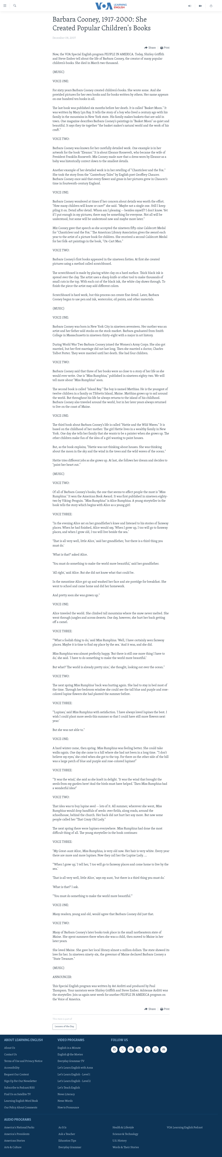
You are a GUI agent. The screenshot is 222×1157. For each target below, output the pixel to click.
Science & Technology (125, 1134)
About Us (9, 1048)
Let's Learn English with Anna (75, 1067)
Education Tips (67, 1140)
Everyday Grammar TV (71, 1061)
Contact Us (10, 1054)
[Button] (150, 48)
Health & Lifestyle (123, 1127)
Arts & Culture (13, 1147)
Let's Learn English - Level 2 (74, 1081)
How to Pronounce (68, 1107)
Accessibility (11, 1067)
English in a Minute (69, 1048)
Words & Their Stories (126, 1147)
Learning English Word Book (21, 1101)
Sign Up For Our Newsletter (20, 1081)
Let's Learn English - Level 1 (74, 1074)
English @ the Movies (70, 1054)
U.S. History (120, 1140)
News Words (65, 1101)
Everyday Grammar (69, 1147)
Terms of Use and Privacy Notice (23, 1061)
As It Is (62, 1127)
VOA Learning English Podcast (185, 1127)
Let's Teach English (69, 1087)
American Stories (14, 1140)
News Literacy (66, 1094)
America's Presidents (16, 1134)
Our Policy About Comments (20, 1107)
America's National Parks (19, 1127)
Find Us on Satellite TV (17, 1094)
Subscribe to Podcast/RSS (19, 1087)
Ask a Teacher (66, 1134)
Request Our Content (16, 1074)
